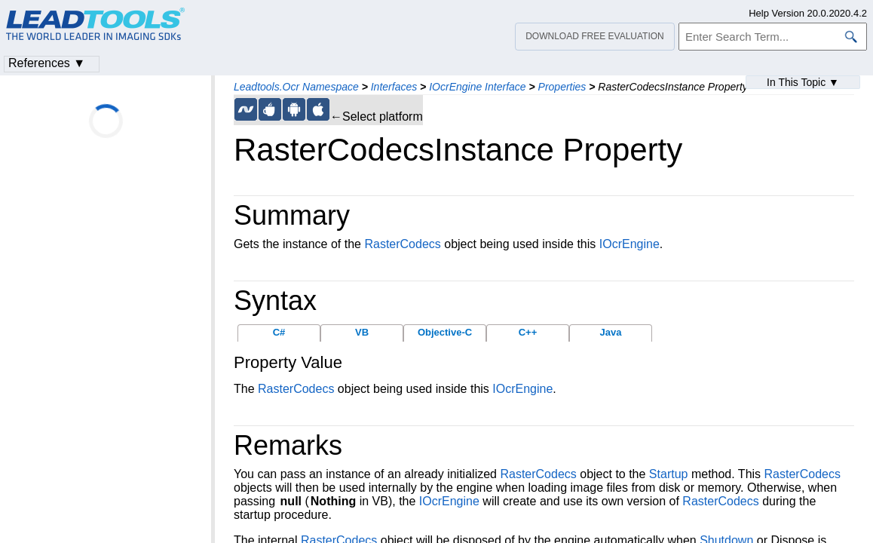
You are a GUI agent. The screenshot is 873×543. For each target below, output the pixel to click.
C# (279, 332)
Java (611, 332)
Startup (668, 474)
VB (362, 332)
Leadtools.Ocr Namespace (296, 87)
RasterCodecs (402, 244)
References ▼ (46, 63)
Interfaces (394, 87)
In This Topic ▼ (803, 82)
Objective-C (445, 332)
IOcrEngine (629, 244)
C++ (528, 332)
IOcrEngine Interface (477, 87)
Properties (562, 87)
